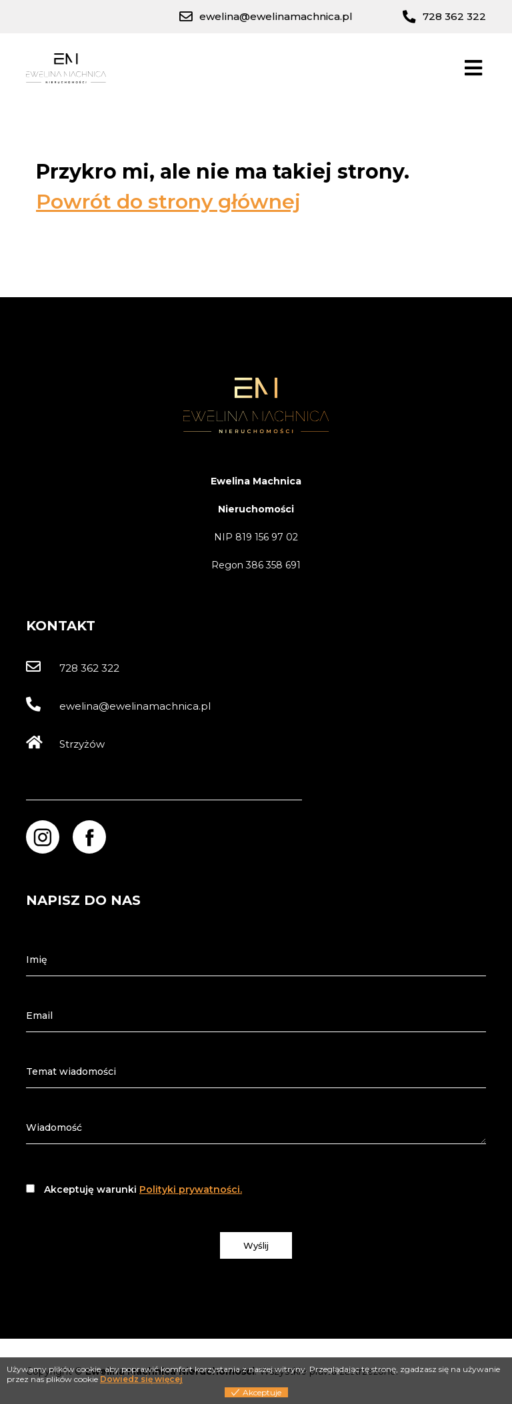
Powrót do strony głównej (168, 201)
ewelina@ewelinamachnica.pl (118, 706)
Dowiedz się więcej (141, 1379)
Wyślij (256, 1245)
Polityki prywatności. (190, 1189)
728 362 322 (72, 668)
